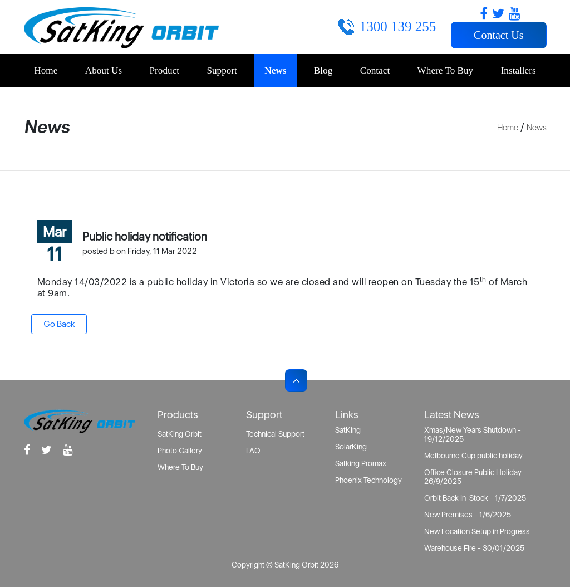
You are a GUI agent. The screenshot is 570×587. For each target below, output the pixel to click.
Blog (323, 70)
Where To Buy (445, 70)
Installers (518, 70)
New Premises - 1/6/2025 (467, 514)
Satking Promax (360, 463)
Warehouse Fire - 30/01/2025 (474, 548)
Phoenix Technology (368, 480)
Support (222, 70)
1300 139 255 (398, 26)
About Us (103, 70)
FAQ (253, 450)
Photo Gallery (180, 450)
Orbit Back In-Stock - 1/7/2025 (475, 497)
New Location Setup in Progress (477, 531)
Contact (375, 70)
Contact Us (498, 35)
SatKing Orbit (180, 433)
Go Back (59, 324)
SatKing (348, 429)
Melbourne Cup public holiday (473, 455)
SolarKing (351, 446)
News (275, 70)
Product (164, 70)
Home (45, 70)
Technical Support (275, 433)
